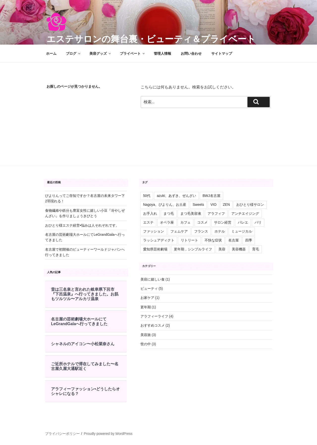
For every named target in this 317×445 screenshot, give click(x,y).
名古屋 (233, 240)
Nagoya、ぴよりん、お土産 (164, 205)
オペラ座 (167, 222)
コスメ (202, 222)
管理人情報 (162, 53)
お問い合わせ (191, 53)
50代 (147, 196)
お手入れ (150, 213)
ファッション (153, 231)
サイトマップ (221, 53)
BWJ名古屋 (211, 196)
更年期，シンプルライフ (193, 249)
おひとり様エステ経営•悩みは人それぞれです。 (82, 225)
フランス (201, 231)
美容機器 (239, 249)
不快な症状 (213, 240)
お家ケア (147, 298)
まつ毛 (168, 213)
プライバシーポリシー (62, 434)
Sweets (198, 205)
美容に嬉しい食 (152, 279)
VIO (213, 205)
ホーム (51, 53)
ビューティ (149, 288)
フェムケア (179, 231)
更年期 (145, 307)
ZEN (226, 205)
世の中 (145, 344)
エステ (148, 222)
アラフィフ (216, 213)
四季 (248, 240)
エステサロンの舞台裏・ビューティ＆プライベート (151, 39)
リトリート (189, 240)
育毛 (255, 249)
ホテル (219, 231)
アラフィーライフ (154, 316)
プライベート (132, 53)
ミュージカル (241, 231)
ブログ (73, 53)
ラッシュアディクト (158, 240)
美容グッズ (100, 53)
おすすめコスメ (152, 325)
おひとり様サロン (250, 205)
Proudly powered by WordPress (108, 434)
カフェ (185, 222)
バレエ (243, 222)
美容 (221, 249)
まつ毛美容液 (190, 213)
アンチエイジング (245, 213)
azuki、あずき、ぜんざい (176, 196)
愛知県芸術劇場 (155, 249)
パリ (258, 222)
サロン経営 (222, 222)
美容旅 (145, 335)
